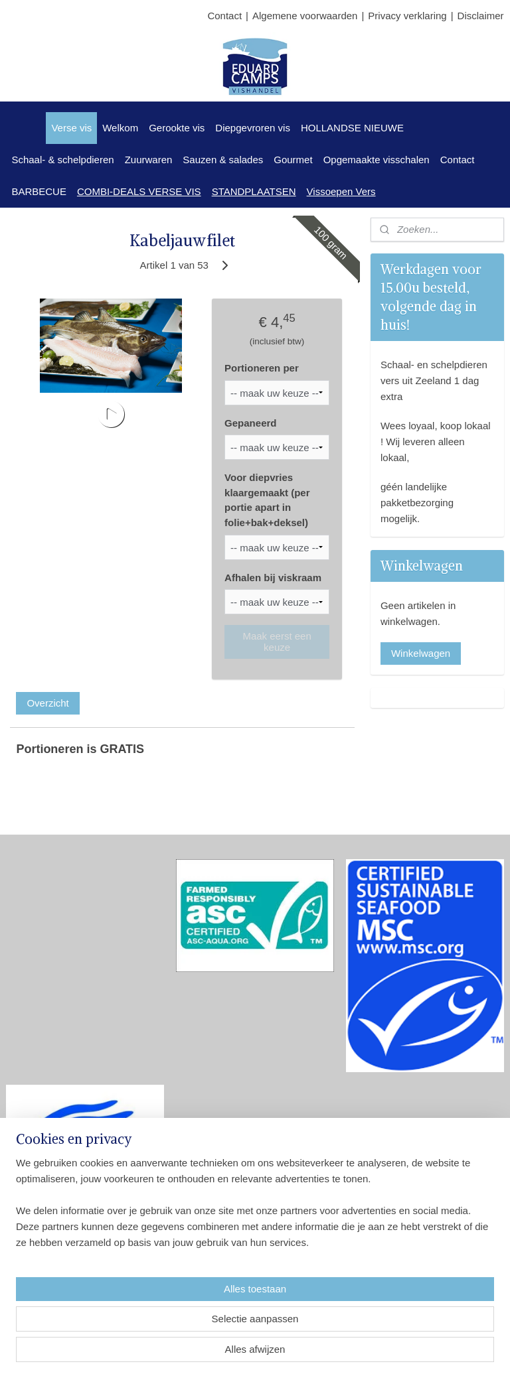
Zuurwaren (149, 159)
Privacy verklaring (407, 15)
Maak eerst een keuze (276, 641)
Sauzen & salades (223, 159)
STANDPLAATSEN (254, 191)
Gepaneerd (250, 422)
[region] (167, 1298)
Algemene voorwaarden (304, 15)
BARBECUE (38, 191)
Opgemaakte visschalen (376, 159)
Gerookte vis (177, 127)
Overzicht (47, 703)
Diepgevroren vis (252, 127)
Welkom (120, 127)
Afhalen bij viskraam (272, 577)
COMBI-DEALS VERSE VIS (139, 191)
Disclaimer (481, 15)
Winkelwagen (420, 653)
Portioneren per (261, 368)
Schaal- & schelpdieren (62, 159)
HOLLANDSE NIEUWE (352, 127)
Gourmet (293, 159)
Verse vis (71, 127)
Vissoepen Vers (341, 191)
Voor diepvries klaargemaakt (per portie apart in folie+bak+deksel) (266, 500)
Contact (224, 15)
